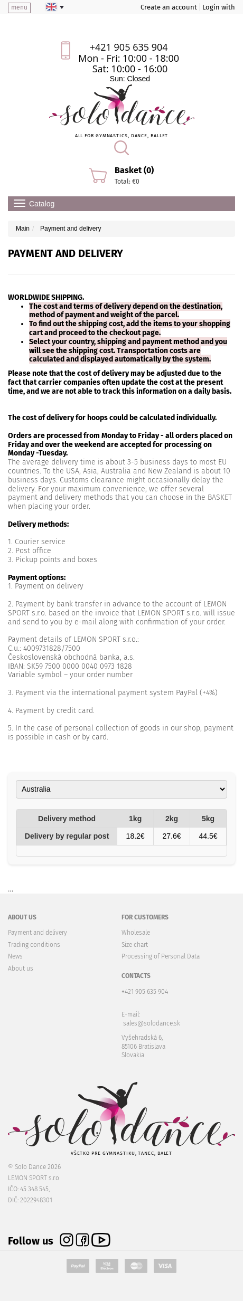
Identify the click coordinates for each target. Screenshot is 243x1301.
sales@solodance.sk (151, 1023)
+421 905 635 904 (129, 47)
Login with (218, 7)
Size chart (134, 944)
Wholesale (135, 932)
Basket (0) (134, 170)
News (15, 956)
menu (19, 7)
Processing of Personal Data (160, 956)
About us (20, 968)
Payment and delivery (37, 932)
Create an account (169, 7)
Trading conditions (34, 944)
